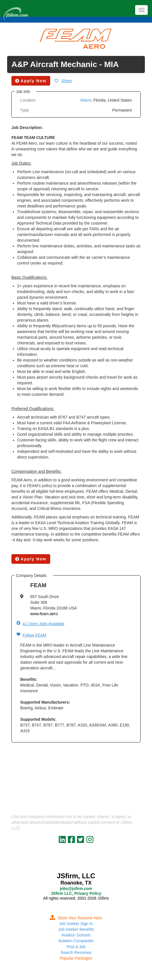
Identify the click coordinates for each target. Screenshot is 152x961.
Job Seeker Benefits (76, 929)
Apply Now (30, 559)
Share (66, 80)
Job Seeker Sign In (76, 923)
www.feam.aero (44, 613)
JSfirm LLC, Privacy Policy (76, 893)
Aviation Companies (76, 940)
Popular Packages (76, 958)
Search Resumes (76, 952)
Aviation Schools (76, 935)
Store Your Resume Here (76, 918)
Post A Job (75, 946)
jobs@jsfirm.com (76, 888)
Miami (85, 100)
